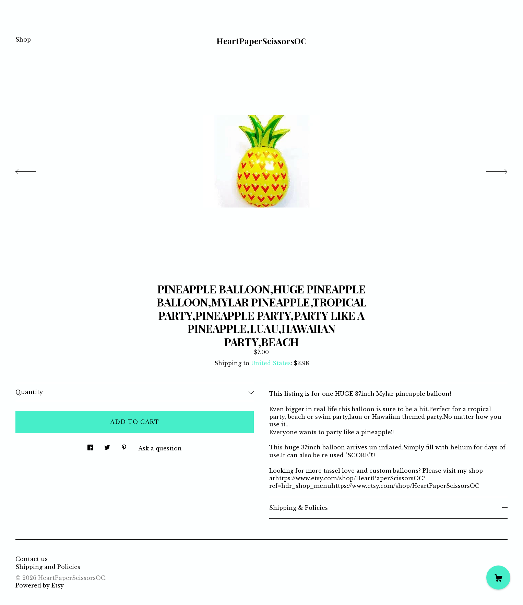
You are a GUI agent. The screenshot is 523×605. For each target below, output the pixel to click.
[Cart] (498, 577)
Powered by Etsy (39, 585)
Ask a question (160, 448)
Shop (23, 39)
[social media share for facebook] (90, 445)
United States (271, 363)
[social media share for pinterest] (124, 445)
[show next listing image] (490, 170)
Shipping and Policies (47, 566)
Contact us (31, 559)
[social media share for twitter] (107, 445)
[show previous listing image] (32, 170)
